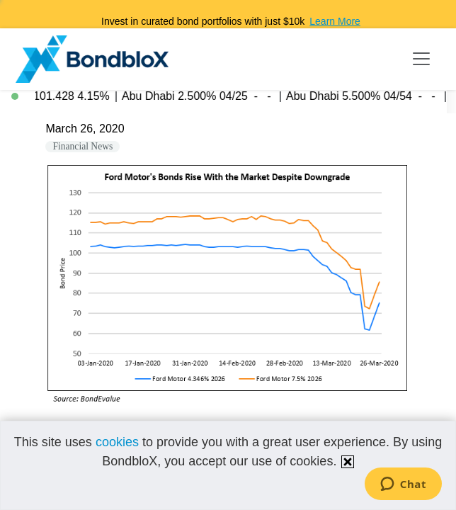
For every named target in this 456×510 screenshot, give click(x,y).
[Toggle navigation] (421, 58)
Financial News (82, 146)
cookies (117, 442)
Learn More (334, 21)
